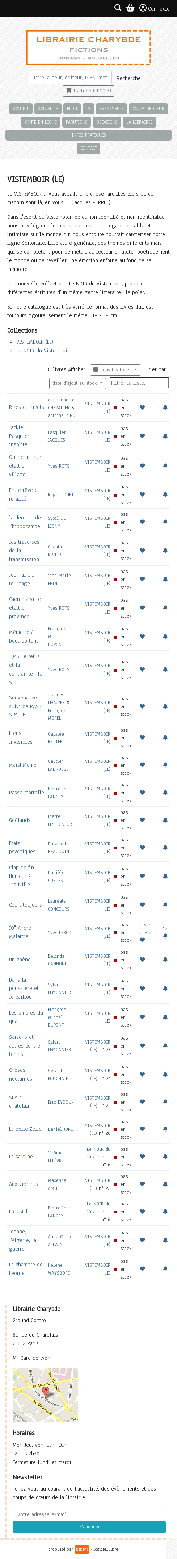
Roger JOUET (61, 494)
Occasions (106, 122)
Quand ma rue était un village (25, 466)
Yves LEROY (59, 932)
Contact (88, 148)
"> (165, 932)
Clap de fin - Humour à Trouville (23, 876)
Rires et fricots (26, 407)
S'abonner (89, 1527)
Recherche (129, 78)
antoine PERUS (63, 415)
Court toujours (25, 904)
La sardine (21, 1156)
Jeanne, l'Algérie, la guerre (22, 1240)
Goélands (19, 820)
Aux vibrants (23, 1184)
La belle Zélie (25, 1129)
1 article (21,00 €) (88, 91)
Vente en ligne (41, 122)
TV (88, 108)
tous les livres (113, 370)
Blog (72, 108)
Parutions (76, 122)
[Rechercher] (70, 77)
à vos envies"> (149, 932)
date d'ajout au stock (75, 383)
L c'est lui (20, 1211)
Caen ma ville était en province (25, 607)
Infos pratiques (89, 135)
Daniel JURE (60, 1129)
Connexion (156, 8)
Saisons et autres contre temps (24, 1045)
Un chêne (20, 959)
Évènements (111, 108)
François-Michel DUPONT (58, 636)
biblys (82, 1549)
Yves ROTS (58, 466)
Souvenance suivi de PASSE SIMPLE (26, 706)
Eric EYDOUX (61, 1102)
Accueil (21, 108)
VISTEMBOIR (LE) (34, 342)
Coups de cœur (148, 108)
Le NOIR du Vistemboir (42, 350)
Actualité (48, 108)
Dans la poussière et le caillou (24, 988)
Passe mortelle (26, 792)
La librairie (139, 122)
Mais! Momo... (24, 765)
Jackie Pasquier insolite (19, 436)
